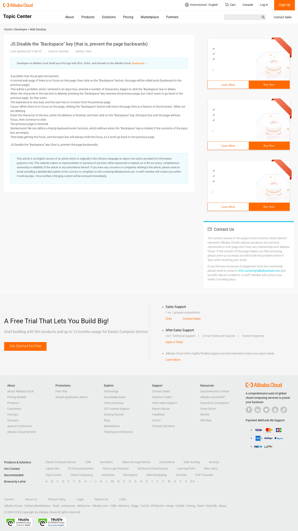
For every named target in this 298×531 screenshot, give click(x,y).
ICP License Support (117, 408)
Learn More (228, 84)
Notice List (101, 499)
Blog (107, 420)
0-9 (192, 481)
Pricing (128, 17)
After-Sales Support (164, 403)
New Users (211, 468)
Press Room (208, 408)
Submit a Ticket (162, 397)
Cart (230, 4)
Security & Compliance (214, 403)
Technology (111, 391)
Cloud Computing (81, 475)
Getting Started (114, 414)
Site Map (205, 420)
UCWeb (180, 505)
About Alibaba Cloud (20, 391)
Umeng (190, 505)
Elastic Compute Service (61, 462)
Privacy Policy (57, 499)
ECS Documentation (81, 468)
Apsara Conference (19, 426)
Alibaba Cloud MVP (212, 397)
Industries (108, 475)
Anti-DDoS (106, 462)
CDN (88, 462)
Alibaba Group (13, 505)
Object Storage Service (136, 462)
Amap (170, 505)
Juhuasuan (68, 505)
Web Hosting (192, 462)
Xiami (200, 505)
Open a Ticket (174, 342)
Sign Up (284, 5)
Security (214, 462)
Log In (264, 4)
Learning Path (186, 468)
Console (248, 4)
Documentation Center (214, 391)
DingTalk (211, 505)
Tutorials (181, 475)
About (69, 17)
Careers (9, 499)
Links (122, 499)
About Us (31, 499)
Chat (169, 318)
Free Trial (61, 391)
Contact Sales (283, 17)
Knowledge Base (114, 397)
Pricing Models (16, 397)
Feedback (158, 414)
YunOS (144, 505)
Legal (80, 499)
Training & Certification (118, 432)
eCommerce (167, 462)
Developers (130, 475)
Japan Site (52, 468)
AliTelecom (157, 505)
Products (87, 17)
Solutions (109, 17)
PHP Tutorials (204, 475)
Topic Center (53, 475)
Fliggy (135, 505)
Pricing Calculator (163, 426)
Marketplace (150, 17)
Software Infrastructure (153, 468)
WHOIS (204, 414)
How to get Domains (116, 468)
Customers (14, 408)
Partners (172, 17)
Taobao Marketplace (37, 505)
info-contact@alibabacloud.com (259, 270)
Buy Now (269, 84)
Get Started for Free (25, 346)
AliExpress (83, 505)
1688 (113, 505)
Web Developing (156, 475)
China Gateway (114, 403)
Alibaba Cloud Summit (21, 432)
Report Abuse (160, 408)
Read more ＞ (140, 63)
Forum (156, 420)
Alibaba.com (100, 505)
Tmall (55, 505)
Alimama (123, 505)
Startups (12, 420)
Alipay (222, 505)
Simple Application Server (71, 397)
